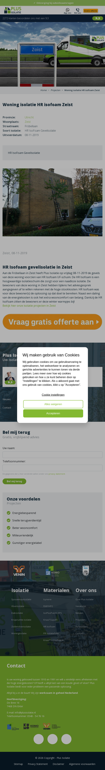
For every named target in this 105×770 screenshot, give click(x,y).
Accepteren (53, 413)
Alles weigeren (53, 404)
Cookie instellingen (53, 394)
